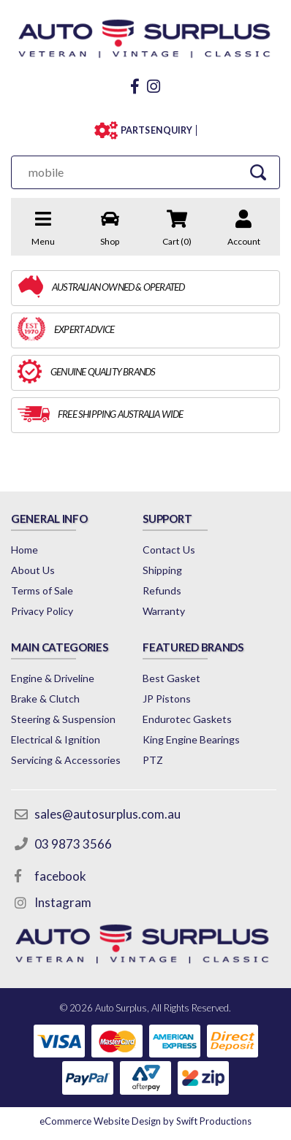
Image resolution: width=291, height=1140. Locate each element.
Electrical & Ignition (55, 739)
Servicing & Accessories (66, 760)
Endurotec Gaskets (187, 719)
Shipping (162, 570)
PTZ (153, 760)
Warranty (164, 611)
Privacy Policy (42, 611)
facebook (60, 876)
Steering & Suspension (63, 719)
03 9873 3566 (73, 844)
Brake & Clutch (45, 698)
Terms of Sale (42, 590)
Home (24, 549)
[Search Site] (257, 172)
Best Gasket (171, 678)
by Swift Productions (145, 1121)
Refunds (162, 590)
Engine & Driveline (52, 678)
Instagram (62, 902)
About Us (33, 570)
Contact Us (169, 549)
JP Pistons (167, 698)
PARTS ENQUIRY (156, 130)
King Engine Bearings (191, 739)
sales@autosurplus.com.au (107, 814)
